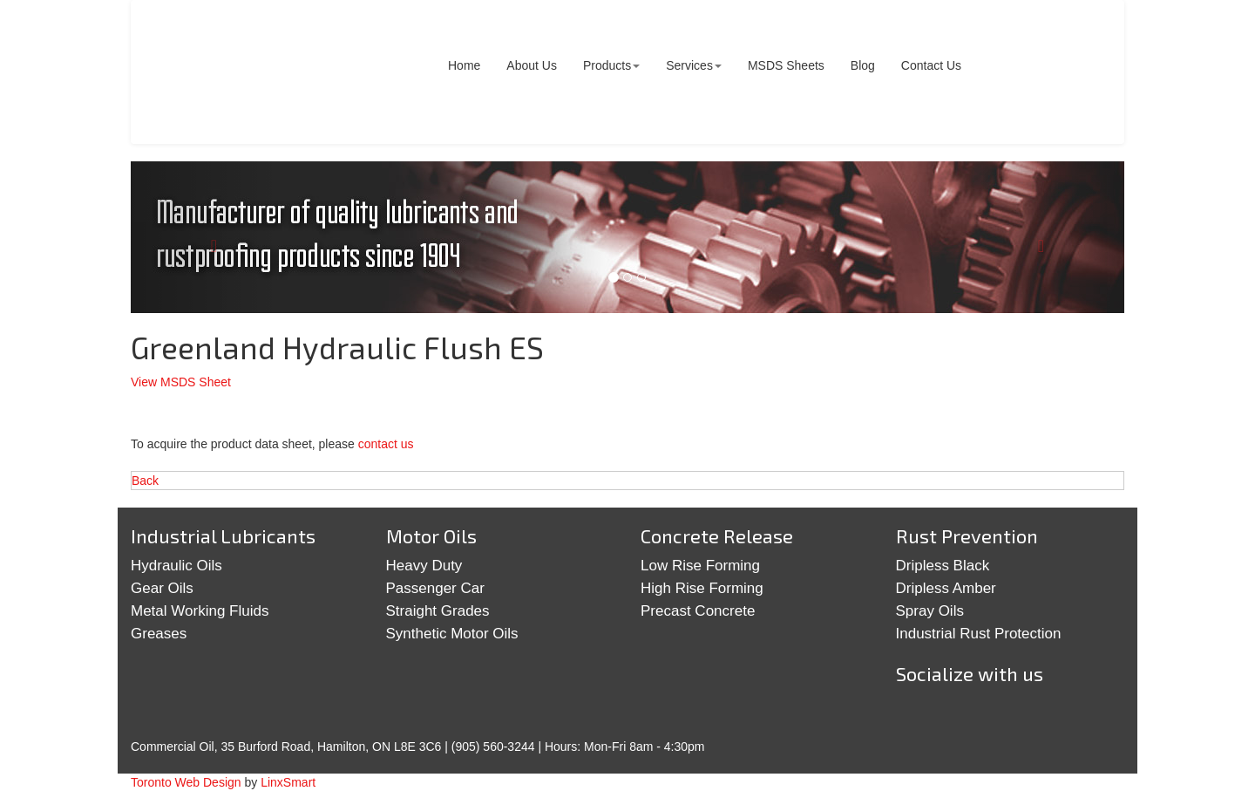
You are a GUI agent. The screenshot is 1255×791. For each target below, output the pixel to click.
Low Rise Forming (700, 565)
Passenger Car (435, 588)
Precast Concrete (698, 611)
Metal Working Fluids (199, 611)
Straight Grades (438, 611)
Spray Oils (930, 611)
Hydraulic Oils (176, 565)
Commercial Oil (265, 72)
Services (694, 65)
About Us (531, 65)
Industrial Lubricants (223, 535)
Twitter (918, 715)
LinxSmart (288, 782)
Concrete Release (717, 535)
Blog (863, 65)
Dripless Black (943, 565)
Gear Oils (162, 588)
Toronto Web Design (186, 782)
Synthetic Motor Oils (452, 633)
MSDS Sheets (786, 65)
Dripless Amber (946, 588)
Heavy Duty (424, 565)
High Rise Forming (702, 588)
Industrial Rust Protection (979, 633)
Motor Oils (431, 535)
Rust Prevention (967, 535)
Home (464, 65)
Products (611, 65)
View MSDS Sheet (181, 382)
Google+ (972, 715)
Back (145, 481)
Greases (159, 633)
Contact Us (931, 65)
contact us (386, 444)
